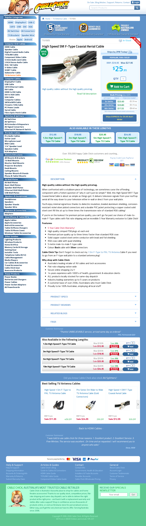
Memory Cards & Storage (16, 247)
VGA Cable (9, 97)
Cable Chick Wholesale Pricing (87, 478)
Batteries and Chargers (15, 279)
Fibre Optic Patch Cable (15, 112)
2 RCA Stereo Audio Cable (16, 62)
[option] (69, 69)
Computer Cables (12, 99)
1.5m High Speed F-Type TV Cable (59, 344)
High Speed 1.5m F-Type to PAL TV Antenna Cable (57, 391)
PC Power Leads (12, 107)
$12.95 (52, 134)
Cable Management (14, 257)
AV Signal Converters (14, 127)
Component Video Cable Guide (54, 478)
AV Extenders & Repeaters (17, 124)
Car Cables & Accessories (16, 262)
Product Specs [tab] (94, 296)
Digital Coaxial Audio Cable (17, 52)
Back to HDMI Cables (90, 428)
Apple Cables (10, 220)
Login (135, 2)
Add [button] (130, 346)
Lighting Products (13, 239)
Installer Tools (11, 252)
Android (28, 39)
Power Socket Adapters (15, 284)
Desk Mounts (11, 168)
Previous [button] (42, 404)
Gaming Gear (11, 250)
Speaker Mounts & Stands (16, 173)
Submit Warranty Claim (15, 478)
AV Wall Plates (11, 182)
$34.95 (127, 134)
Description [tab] (94, 179)
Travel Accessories (13, 265)
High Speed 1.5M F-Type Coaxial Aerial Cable (120, 391)
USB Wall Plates (12, 192)
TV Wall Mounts (12, 160)
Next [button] (137, 404)
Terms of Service (117, 476)
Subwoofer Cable (12, 72)
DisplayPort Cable (13, 81)
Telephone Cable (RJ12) (15, 255)
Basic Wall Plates (13, 185)
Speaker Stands (12, 204)
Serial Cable (10, 110)
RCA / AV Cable (11, 65)
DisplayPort (20, 22)
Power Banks (11, 277)
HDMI (10, 22)
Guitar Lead (10, 138)
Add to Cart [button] (119, 86)
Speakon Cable (11, 149)
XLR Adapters (11, 151)
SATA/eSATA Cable (13, 102)
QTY (115, 78)
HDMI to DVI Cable (13, 92)
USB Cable (9, 84)
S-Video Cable (11, 67)
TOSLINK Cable (11, 54)
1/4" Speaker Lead (13, 146)
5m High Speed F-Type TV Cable (58, 359)
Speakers (9, 202)
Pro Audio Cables (12, 136)
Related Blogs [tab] (94, 313)
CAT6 (12, 26)
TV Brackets (13, 35)
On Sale (90, 2)
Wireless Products (13, 242)
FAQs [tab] (94, 321)
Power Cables (11, 282)
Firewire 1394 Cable (14, 105)
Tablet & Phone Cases (15, 230)
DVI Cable (9, 89)
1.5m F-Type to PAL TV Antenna (104, 252)
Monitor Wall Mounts (14, 163)
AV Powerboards (12, 287)
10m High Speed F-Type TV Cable (59, 366)
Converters (27, 30)
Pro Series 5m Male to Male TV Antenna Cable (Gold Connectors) (89, 393)
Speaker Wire (28, 35)
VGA (30, 26)
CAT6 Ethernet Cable (14, 87)
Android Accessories (14, 225)
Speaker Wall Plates (14, 187)
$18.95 (77, 134)
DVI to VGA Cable (12, 94)
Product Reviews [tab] (94, 305)
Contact (126, 2)
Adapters (9, 213)
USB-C (31, 22)
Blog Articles (100, 2)
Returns (118, 2)
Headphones (10, 199)
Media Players (11, 260)
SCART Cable (10, 70)
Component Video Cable (15, 57)
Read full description (87, 93)
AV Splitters (10, 121)
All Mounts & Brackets (15, 158)
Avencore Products (13, 270)
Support (110, 2)
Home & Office (11, 244)
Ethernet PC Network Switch (18, 129)
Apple (19, 39)
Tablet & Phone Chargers (16, 228)
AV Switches (13, 30)
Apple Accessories (13, 222)
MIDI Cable (9, 143)
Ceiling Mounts (11, 170)
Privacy (113, 478)
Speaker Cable (11, 49)
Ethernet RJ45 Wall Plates (17, 190)
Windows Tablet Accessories (18, 233)
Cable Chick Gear (12, 267)
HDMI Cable (10, 47)
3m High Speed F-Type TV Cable (58, 351)
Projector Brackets (13, 165)
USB (19, 26)
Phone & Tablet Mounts (15, 176)
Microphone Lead (13, 141)
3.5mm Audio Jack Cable (15, 59)
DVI (24, 26)
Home (47, 18)
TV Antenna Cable (13, 75)
